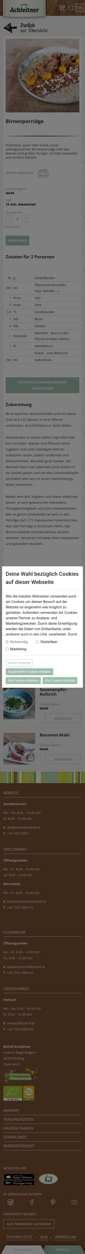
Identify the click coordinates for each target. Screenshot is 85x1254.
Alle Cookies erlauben (60, 680)
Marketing (18, 649)
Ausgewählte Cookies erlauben (29, 671)
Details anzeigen (19, 663)
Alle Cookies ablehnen (23, 680)
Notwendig (19, 642)
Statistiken (48, 642)
